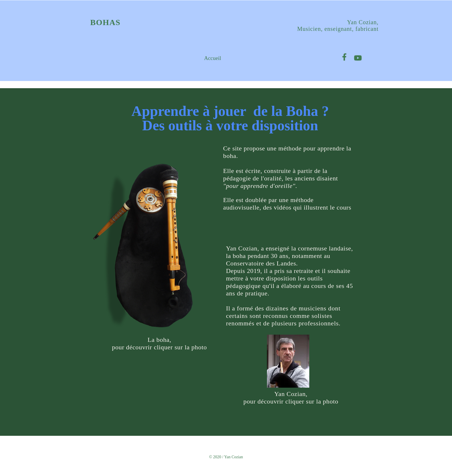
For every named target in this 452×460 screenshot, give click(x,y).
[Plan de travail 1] (358, 57)
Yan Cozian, (362, 22)
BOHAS (105, 22)
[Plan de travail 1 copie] (344, 57)
